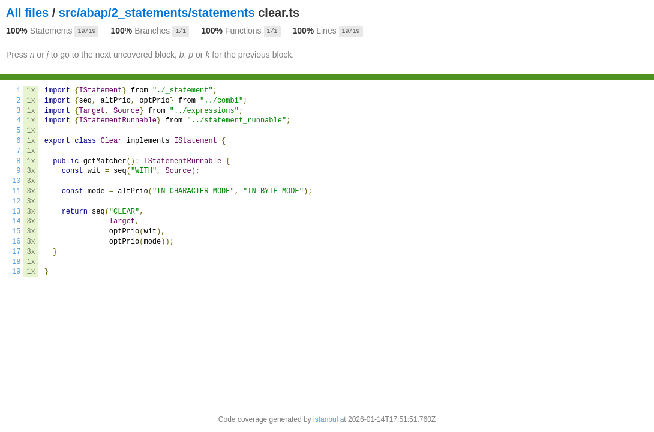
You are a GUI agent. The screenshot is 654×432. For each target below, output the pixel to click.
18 (16, 262)
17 (16, 252)
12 (16, 201)
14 (16, 221)
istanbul (325, 419)
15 (16, 231)
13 (16, 212)
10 (16, 181)
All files (27, 12)
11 (16, 191)
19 (16, 272)
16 (16, 242)
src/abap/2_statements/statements (157, 12)
